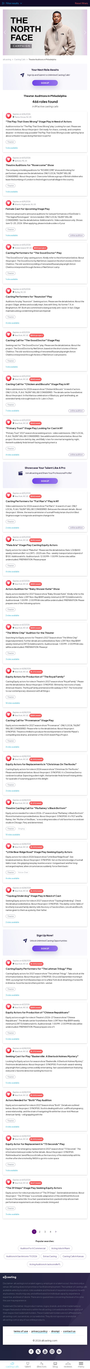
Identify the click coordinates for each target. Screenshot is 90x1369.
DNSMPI (55, 1331)
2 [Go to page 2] (39, 1231)
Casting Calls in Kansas (73, 1256)
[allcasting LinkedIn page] (59, 1351)
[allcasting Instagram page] (52, 1351)
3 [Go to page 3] (45, 1231)
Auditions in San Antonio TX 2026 (21, 1256)
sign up (45, 83)
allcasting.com (49, 1309)
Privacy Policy (39, 1331)
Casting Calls (19, 59)
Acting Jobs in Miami (60, 1248)
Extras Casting (50, 1256)
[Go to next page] (56, 1231)
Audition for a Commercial (32, 1248)
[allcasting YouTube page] (45, 1351)
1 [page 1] (34, 1231)
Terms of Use (21, 1331)
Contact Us (69, 1331)
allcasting (7, 59)
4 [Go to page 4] (50, 1231)
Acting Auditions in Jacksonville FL (45, 1264)
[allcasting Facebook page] (31, 1351)
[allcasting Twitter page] (38, 1351)
